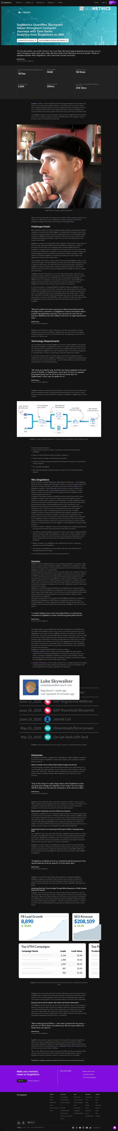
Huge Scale (63, 1107)
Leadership (97, 1107)
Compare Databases (65, 1099)
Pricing (51, 1105)
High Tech (63, 1118)
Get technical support (90, 1077)
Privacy (24, 1127)
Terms (28, 1127)
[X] (76, 1128)
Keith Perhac (70, 222)
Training (87, 1107)
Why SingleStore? (64, 1097)
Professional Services (54, 1107)
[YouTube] (80, 1128)
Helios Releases (77, 1107)
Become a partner (89, 1074)
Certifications (88, 1110)
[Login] (104, 2)
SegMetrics (34, 103)
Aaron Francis (60, 484)
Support (51, 1110)
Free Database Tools (89, 1116)
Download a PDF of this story (27, 40)
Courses (87, 1113)
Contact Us (97, 1116)
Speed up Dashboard (78, 1102)
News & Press (98, 1105)
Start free (113, 2)
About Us (97, 1097)
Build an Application (78, 1099)
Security (51, 1099)
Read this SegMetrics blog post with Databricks (53, 40)
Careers (97, 1110)
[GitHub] (83, 1128)
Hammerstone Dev (80, 484)
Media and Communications (66, 1116)
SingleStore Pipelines (39, 651)
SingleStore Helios (48, 564)
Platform (51, 1097)
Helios (75, 1105)
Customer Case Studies (65, 1102)
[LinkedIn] (73, 1128)
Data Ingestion (53, 1102)
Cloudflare (55, 1048)
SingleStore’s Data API (67, 1046)
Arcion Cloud (49, 554)
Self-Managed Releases (79, 1113)
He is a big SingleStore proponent (57, 490)
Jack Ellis (55, 486)
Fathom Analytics (73, 486)
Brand (96, 1099)
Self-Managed (77, 1110)
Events (86, 1102)
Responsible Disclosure (39, 1127)
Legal (96, 1113)
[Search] (96, 2)
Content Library (88, 1097)
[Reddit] (90, 1128)
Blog (96, 1102)
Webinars (87, 1105)
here (67, 554)
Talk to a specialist (36, 1081)
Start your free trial (89, 1071)
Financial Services (64, 1113)
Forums (87, 1099)
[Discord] (87, 1128)
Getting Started (77, 1097)
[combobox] (31, 1122)
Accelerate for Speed (65, 1110)
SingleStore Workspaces (40, 663)
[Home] (6, 2)
